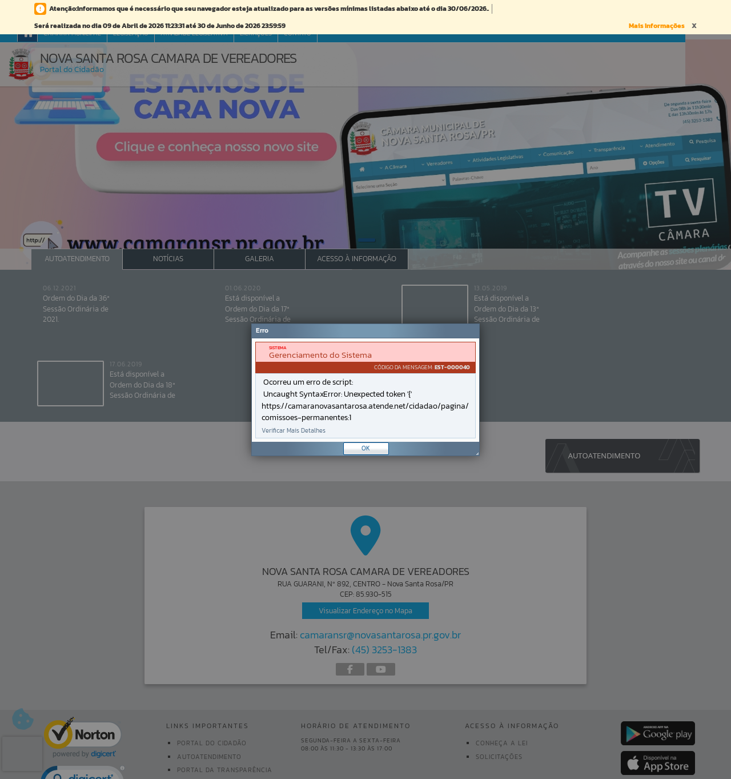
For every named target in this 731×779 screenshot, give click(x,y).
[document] (365, 390)
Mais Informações (657, 26)
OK (366, 448)
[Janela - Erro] (365, 389)
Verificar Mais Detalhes (294, 430)
